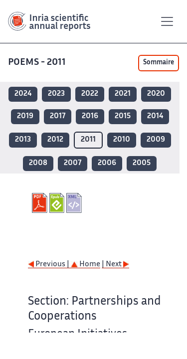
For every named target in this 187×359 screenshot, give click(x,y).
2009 (156, 140)
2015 (123, 116)
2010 (121, 140)
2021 (123, 94)
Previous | (49, 264)
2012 (55, 140)
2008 (38, 163)
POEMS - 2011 (37, 62)
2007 (72, 163)
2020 (156, 94)
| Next (115, 264)
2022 (89, 94)
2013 (23, 140)
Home (85, 264)
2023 (56, 94)
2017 (57, 116)
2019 (25, 116)
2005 (142, 163)
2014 (155, 116)
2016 (90, 116)
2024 (22, 94)
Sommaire (158, 63)
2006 (107, 163)
